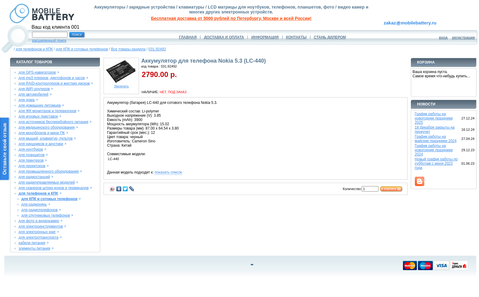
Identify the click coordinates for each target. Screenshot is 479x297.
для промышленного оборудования (49, 171)
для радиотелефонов (39, 210)
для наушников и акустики (41, 144)
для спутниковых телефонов (45, 215)
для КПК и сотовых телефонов (82, 49)
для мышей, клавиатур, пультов (46, 138)
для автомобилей (34, 94)
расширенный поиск (49, 40)
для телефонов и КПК (34, 49)
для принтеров (31, 160)
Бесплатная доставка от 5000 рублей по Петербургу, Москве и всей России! (231, 18)
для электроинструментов (41, 226)
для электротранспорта (38, 237)
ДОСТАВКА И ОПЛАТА (224, 37)
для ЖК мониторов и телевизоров (47, 111)
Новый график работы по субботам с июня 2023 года (436, 163)
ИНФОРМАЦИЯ (265, 37)
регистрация (463, 37)
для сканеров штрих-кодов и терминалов (54, 188)
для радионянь (34, 204)
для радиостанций (34, 177)
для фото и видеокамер (39, 221)
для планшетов (32, 155)
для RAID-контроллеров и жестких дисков (54, 83)
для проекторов (32, 166)
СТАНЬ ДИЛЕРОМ (330, 37)
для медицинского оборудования (47, 127)
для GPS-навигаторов (37, 72)
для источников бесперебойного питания (53, 122)
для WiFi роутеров (34, 89)
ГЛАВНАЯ (188, 37)
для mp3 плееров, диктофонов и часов (52, 78)
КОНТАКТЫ (296, 37)
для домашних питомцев (40, 105)
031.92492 (157, 49)
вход (443, 37)
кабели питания (32, 243)
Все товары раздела (128, 49)
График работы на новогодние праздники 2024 (434, 150)
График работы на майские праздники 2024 (436, 138)
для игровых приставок (38, 116)
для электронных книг (37, 232)
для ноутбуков (31, 149)
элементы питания (34, 248)
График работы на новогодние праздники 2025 (434, 118)
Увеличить (121, 85)
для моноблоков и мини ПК (42, 133)
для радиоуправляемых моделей (47, 182)
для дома (27, 100)
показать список (168, 172)
